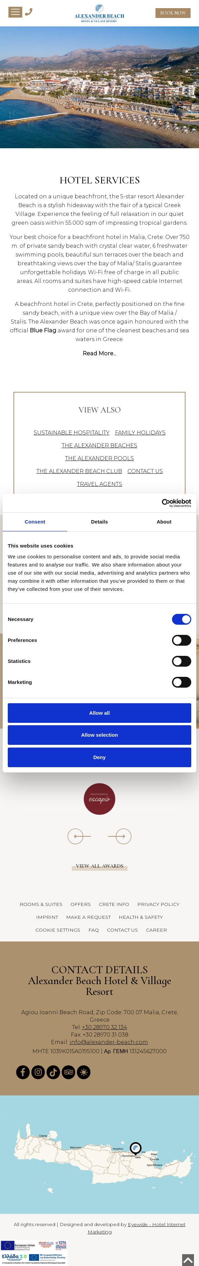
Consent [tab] (35, 522)
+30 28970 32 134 (104, 1027)
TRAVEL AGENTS (99, 484)
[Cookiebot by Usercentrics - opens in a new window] (161, 503)
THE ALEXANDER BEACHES (99, 445)
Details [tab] (99, 522)
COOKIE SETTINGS (57, 930)
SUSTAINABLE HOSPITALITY (72, 432)
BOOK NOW (173, 13)
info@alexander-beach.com (108, 1042)
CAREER (156, 930)
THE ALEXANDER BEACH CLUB (79, 471)
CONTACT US (145, 471)
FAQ (93, 930)
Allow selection (99, 735)
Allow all (99, 713)
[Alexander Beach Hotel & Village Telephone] (28, 11)
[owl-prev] (79, 836)
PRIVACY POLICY (158, 904)
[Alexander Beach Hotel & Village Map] (99, 1154)
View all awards (99, 866)
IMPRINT (47, 917)
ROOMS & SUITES (41, 904)
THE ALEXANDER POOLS (99, 458)
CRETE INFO (114, 904)
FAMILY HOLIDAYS (140, 432)
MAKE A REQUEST (88, 917)
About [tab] (164, 522)
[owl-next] (120, 836)
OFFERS (80, 904)
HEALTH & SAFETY (141, 917)
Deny (99, 757)
